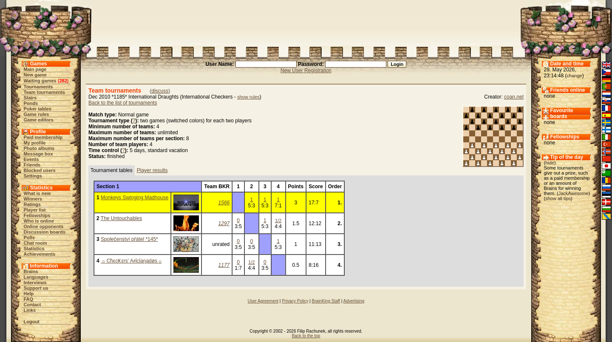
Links (30, 310)
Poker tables (37, 108)
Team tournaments (44, 92)
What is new (37, 193)
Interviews (35, 282)
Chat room (35, 243)
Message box (38, 153)
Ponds (31, 103)
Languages (36, 277)
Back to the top (306, 336)
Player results (152, 170)
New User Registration (306, 70)
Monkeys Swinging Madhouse (134, 198)
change (574, 75)
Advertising (353, 301)
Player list (35, 209)
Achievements (40, 254)
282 (63, 80)
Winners (33, 198)
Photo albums (39, 148)
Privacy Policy (295, 301)
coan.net (514, 97)
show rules (248, 96)
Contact (32, 304)
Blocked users (40, 170)
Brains (31, 271)
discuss (159, 91)
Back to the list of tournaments (122, 103)
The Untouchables (121, 218)
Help (29, 293)
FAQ (29, 299)
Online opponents (44, 226)
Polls (29, 237)
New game (35, 74)
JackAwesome (573, 193)
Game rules (36, 114)
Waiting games (40, 80)
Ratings (32, 204)
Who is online (39, 220)
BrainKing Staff (326, 301)
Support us (36, 288)
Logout (32, 321)
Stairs (30, 97)
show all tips (558, 198)
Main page (35, 69)
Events (31, 159)
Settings (33, 175)
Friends (32, 164)
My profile (35, 142)
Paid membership (43, 137)
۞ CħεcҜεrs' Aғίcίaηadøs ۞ (131, 261)
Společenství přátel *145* (129, 239)
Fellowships (37, 215)
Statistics (34, 248)
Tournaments (38, 86)
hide (549, 162)
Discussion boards (44, 232)
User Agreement (263, 301)
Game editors (39, 119)
